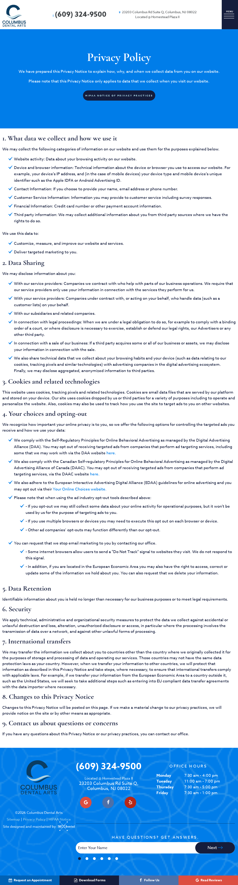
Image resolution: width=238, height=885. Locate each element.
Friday (162, 793)
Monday (163, 775)
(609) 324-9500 (79, 14)
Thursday (165, 787)
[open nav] (230, 14)
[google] (86, 802)
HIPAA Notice (60, 819)
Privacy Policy (34, 819)
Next (215, 848)
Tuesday (164, 781)
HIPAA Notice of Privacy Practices (119, 95)
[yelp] (130, 802)
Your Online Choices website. (79, 489)
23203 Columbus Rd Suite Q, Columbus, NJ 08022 (109, 784)
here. (111, 453)
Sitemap (13, 819)
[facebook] (108, 802)
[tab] (79, 859)
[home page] (14, 16)
